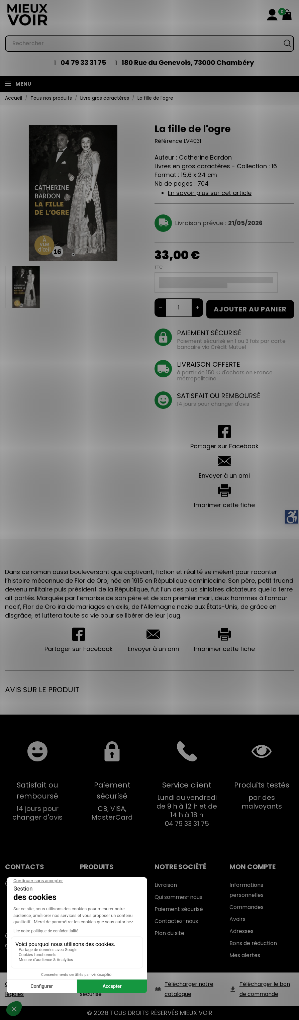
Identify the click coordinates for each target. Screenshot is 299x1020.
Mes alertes (244, 955)
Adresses (241, 931)
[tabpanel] (73, 193)
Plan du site (169, 933)
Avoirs (237, 919)
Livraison (166, 885)
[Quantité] (179, 307)
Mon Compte (252, 866)
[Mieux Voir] (27, 14)
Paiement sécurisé (179, 909)
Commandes (246, 907)
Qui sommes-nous (178, 897)
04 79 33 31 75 (83, 62)
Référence (168, 141)
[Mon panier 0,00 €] (287, 14)
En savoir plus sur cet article (210, 193)
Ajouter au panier (250, 309)
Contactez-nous (176, 921)
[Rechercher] (149, 43)
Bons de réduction (253, 943)
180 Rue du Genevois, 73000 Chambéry (187, 62)
